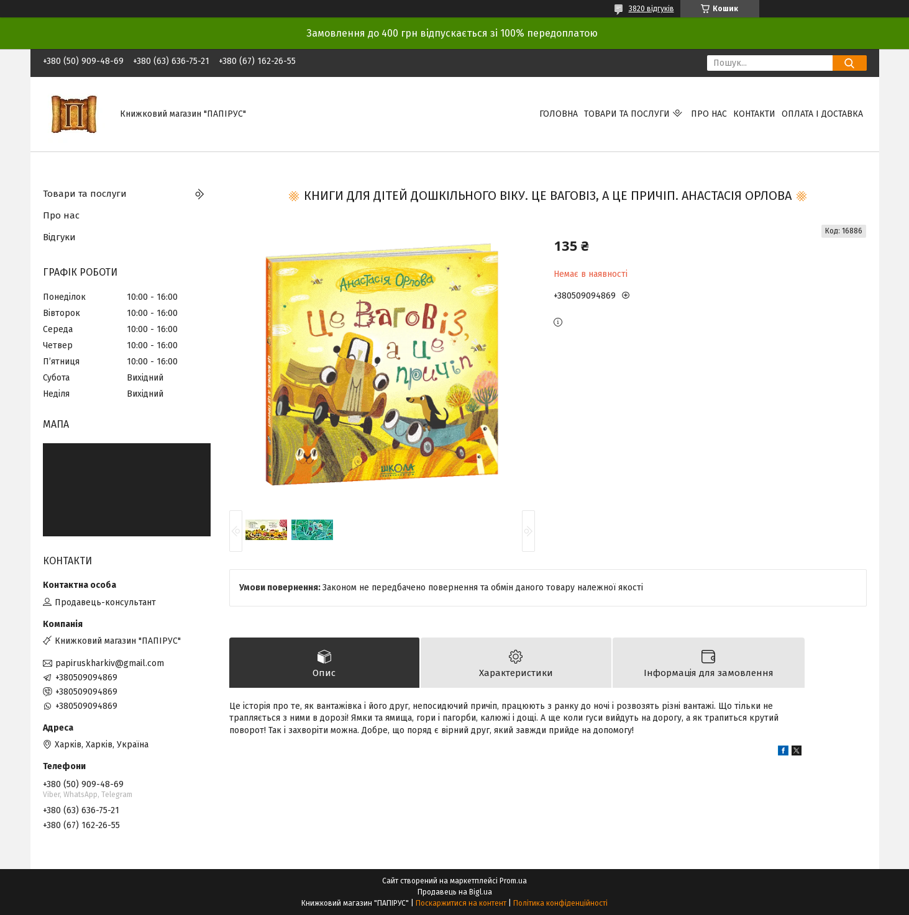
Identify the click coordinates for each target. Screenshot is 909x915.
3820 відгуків (651, 8)
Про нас (709, 114)
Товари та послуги (627, 114)
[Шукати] (850, 63)
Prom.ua (513, 881)
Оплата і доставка (822, 114)
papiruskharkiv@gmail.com (109, 663)
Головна (558, 114)
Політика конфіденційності (560, 903)
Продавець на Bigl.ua (455, 892)
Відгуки (59, 237)
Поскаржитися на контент (461, 903)
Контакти (754, 114)
